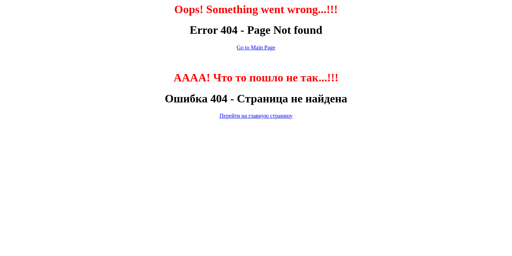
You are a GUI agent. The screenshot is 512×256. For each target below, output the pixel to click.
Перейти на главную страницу (256, 116)
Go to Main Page (256, 47)
